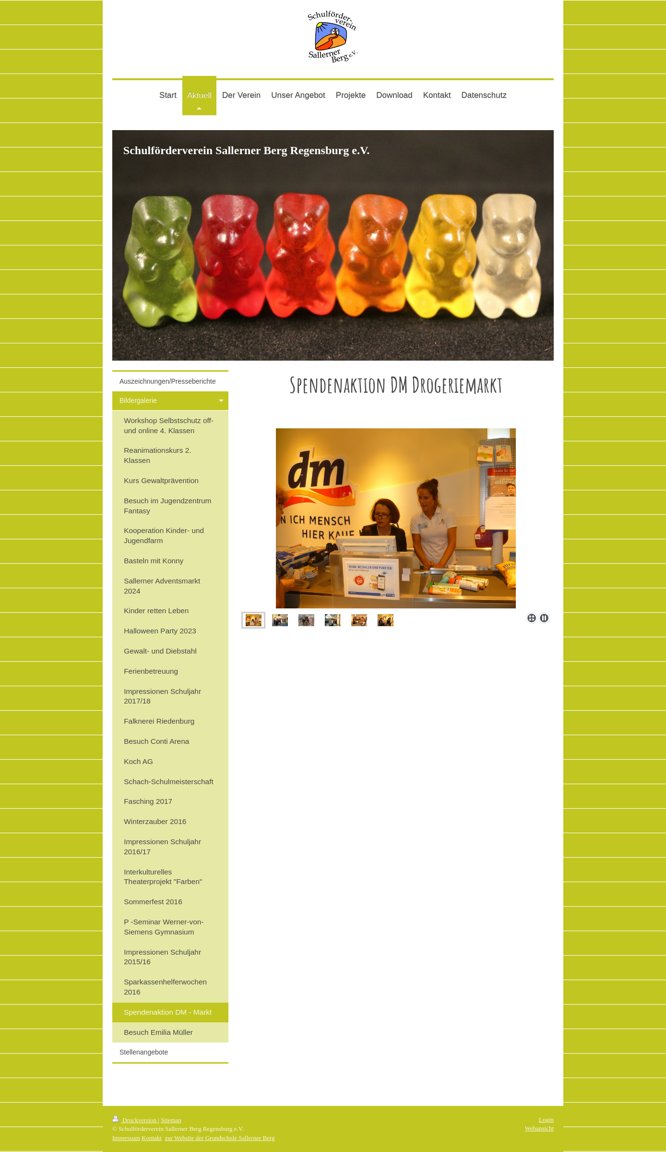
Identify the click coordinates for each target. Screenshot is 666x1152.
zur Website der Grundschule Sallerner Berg (219, 1137)
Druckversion (135, 1120)
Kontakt (152, 1137)
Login (546, 1119)
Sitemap (171, 1120)
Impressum (126, 1137)
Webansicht (539, 1128)
